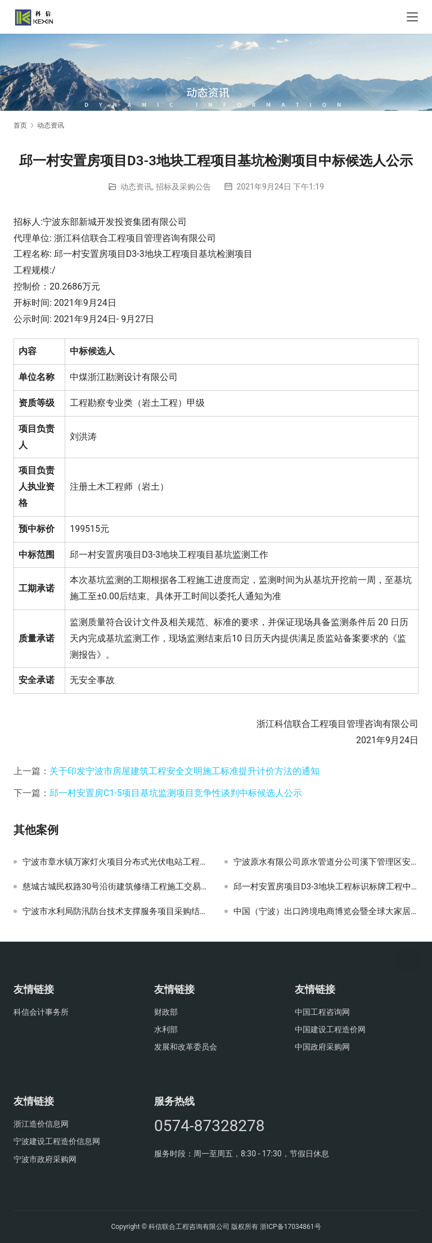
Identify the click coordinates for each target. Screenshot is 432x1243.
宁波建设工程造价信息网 (57, 1141)
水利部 (166, 1029)
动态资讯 (136, 186)
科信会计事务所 (41, 1011)
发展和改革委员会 (185, 1046)
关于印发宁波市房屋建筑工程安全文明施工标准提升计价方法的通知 (185, 771)
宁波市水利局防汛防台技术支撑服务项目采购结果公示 (115, 911)
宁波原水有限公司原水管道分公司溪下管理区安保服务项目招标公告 (325, 862)
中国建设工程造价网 (330, 1029)
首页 (20, 125)
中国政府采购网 (322, 1046)
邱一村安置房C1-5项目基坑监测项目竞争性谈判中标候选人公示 (176, 793)
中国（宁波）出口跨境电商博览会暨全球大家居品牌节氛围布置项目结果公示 (325, 911)
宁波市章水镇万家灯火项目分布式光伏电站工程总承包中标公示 (115, 862)
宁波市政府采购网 (45, 1159)
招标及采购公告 (183, 186)
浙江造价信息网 (41, 1123)
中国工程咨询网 (322, 1011)
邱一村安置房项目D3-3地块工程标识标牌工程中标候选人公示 (325, 887)
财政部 (166, 1011)
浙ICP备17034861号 (290, 1227)
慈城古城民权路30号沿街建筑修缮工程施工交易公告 (115, 887)
